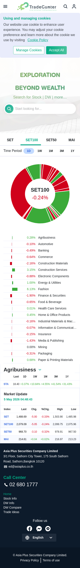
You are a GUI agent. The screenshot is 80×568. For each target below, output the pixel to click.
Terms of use (51, 560)
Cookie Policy (38, 40)
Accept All (56, 50)
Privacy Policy (29, 560)
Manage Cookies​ (29, 50)
